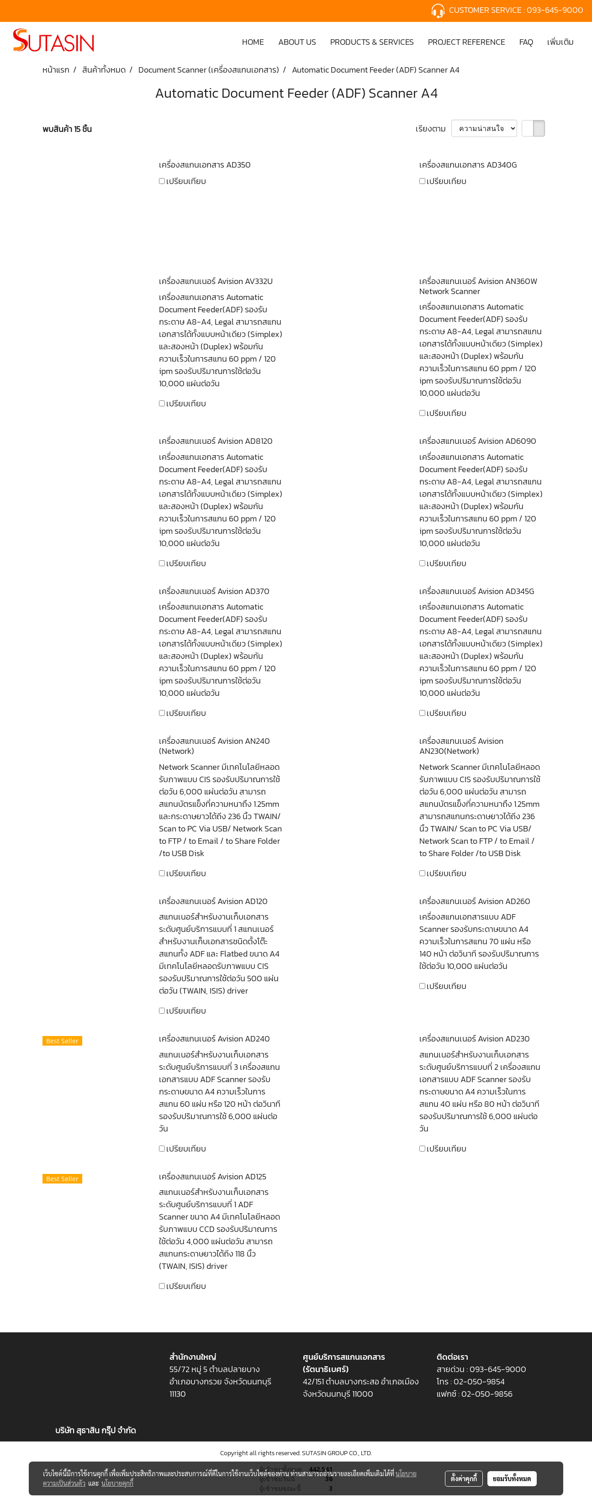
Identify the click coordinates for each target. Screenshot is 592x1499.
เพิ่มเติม (560, 42)
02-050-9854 (480, 1381)
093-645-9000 (556, 10)
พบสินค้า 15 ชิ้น (67, 129)
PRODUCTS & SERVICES (372, 42)
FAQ (526, 42)
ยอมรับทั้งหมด (512, 1478)
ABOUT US (297, 42)
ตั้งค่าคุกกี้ (464, 1478)
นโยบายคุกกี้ (117, 1483)
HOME (253, 42)
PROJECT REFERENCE (466, 42)
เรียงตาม (433, 128)
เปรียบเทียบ (186, 181)
